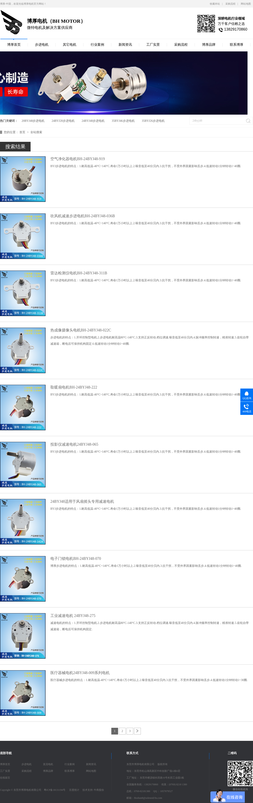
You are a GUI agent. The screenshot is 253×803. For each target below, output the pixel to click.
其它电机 (69, 44)
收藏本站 (215, 3)
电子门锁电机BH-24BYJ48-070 (75, 558)
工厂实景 (153, 44)
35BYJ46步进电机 (123, 120)
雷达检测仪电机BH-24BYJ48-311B (78, 273)
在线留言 (5, 777)
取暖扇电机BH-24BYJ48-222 (73, 387)
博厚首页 (14, 44)
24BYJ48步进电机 (93, 120)
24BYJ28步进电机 (63, 120)
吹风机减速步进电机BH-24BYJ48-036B (82, 216)
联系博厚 (236, 44)
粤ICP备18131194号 (54, 789)
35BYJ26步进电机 (153, 120)
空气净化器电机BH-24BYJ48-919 (77, 159)
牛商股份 (99, 789)
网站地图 (246, 3)
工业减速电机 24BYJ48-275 (73, 616)
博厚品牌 (208, 44)
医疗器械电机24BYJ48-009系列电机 (80, 673)
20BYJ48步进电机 (33, 120)
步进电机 (41, 44)
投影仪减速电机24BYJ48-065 (74, 444)
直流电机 (48, 764)
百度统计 (74, 789)
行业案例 (97, 44)
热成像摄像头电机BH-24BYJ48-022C (80, 330)
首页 (22, 132)
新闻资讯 (125, 44)
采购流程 (230, 3)
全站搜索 (36, 132)
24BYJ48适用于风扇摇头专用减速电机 (82, 501)
